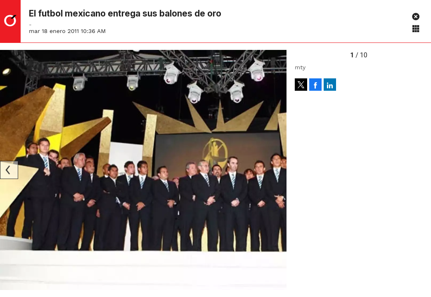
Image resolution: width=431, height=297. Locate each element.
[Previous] (9, 170)
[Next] (277, 170)
